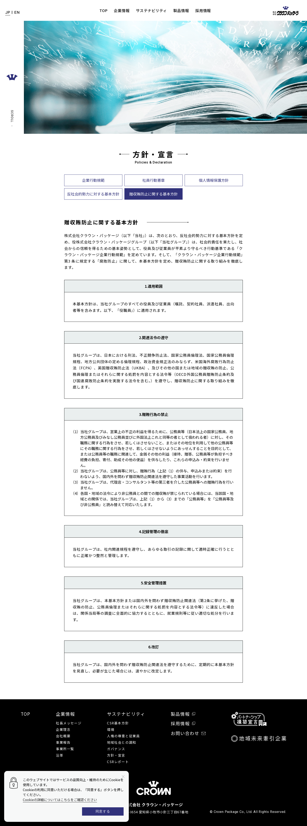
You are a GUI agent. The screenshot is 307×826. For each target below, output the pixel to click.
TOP (103, 10)
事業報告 (63, 742)
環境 (110, 729)
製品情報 (181, 10)
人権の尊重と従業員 (123, 736)
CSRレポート (118, 761)
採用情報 (203, 10)
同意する (103, 811)
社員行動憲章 (153, 180)
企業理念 (63, 729)
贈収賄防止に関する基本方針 (153, 194)
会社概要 (63, 736)
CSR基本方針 (118, 723)
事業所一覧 (65, 748)
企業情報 (122, 10)
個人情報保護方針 (214, 180)
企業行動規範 (93, 180)
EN (17, 12)
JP (7, 12)
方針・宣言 (116, 755)
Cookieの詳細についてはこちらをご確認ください (60, 799)
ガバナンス (116, 748)
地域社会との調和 (121, 742)
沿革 (59, 755)
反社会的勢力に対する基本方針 (93, 194)
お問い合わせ (188, 733)
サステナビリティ (151, 10)
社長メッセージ (68, 723)
